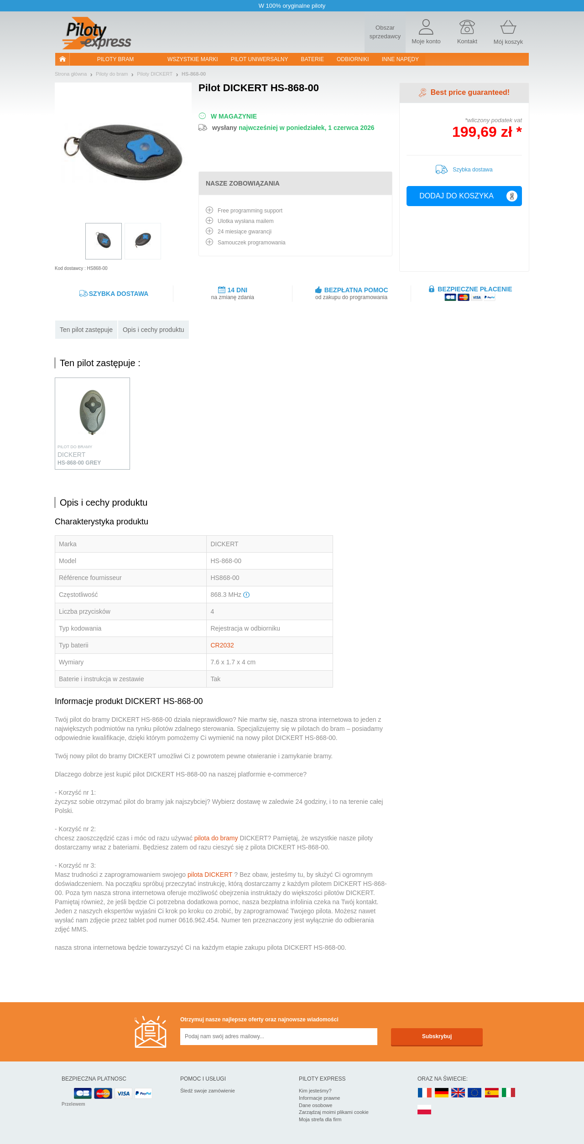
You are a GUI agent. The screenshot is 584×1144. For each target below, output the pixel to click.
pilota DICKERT (210, 874)
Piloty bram (115, 59)
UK (458, 1093)
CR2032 (222, 645)
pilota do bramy (216, 838)
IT (508, 1093)
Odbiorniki (353, 59)
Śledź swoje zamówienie (207, 1090)
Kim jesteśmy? (315, 1090)
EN (475, 1093)
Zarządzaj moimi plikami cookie (334, 1112)
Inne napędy (400, 59)
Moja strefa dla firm (320, 1119)
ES (492, 1093)
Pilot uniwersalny (259, 59)
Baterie (312, 59)
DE (441, 1093)
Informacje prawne (319, 1098)
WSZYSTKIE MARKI (192, 59)
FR (424, 1093)
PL (424, 1110)
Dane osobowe (315, 1105)
